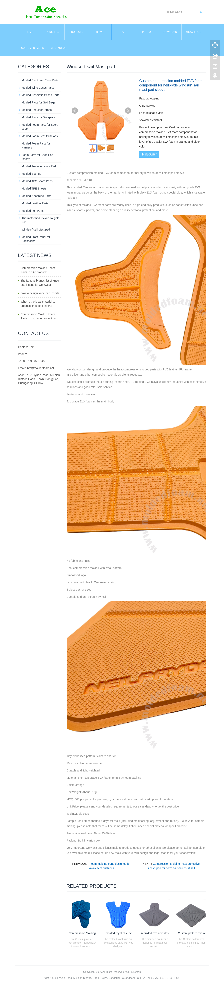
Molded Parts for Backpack (38, 117)
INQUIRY (149, 154)
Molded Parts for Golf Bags (38, 102)
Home (29, 32)
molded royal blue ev (118, 933)
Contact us (58, 48)
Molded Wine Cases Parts (38, 87)
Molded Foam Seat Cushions (40, 136)
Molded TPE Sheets (34, 188)
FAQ (123, 32)
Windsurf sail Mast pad (36, 229)
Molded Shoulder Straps (37, 109)
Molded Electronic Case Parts (40, 80)
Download (170, 32)
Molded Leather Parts (35, 203)
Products (76, 32)
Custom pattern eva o (191, 933)
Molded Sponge (31, 173)
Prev (75, 110)
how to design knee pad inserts (40, 293)
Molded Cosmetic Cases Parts (40, 95)
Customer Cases (32, 48)
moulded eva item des (155, 933)
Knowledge (193, 32)
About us (53, 32)
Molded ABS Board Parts (37, 181)
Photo (146, 32)
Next (128, 110)
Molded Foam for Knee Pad (39, 166)
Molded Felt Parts (33, 210)
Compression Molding (82, 933)
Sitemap (136, 971)
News (99, 32)
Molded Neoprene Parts (36, 196)
